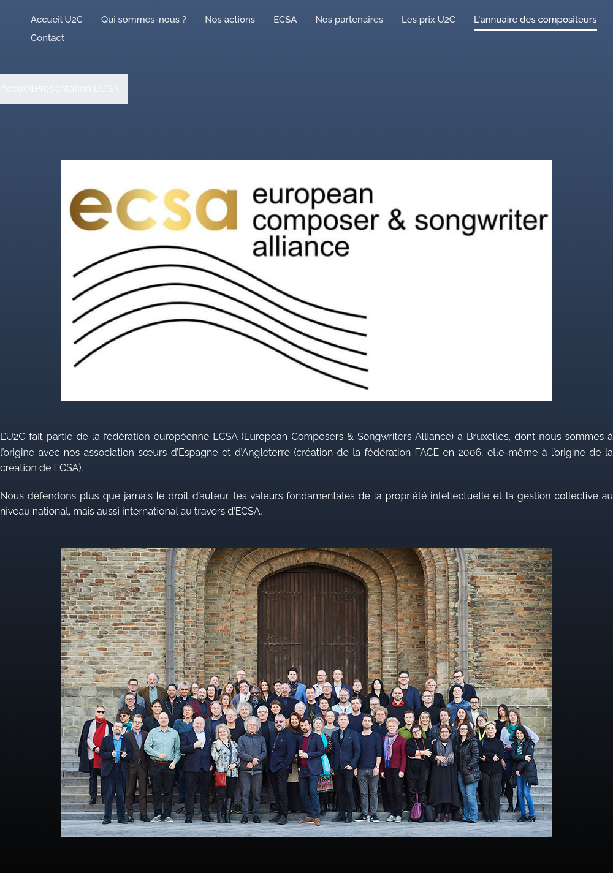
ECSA (285, 19)
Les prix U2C (428, 19)
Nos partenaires (349, 19)
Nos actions (230, 19)
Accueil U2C (57, 19)
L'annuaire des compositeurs (535, 19)
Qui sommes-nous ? (143, 19)
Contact (47, 37)
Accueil (17, 88)
